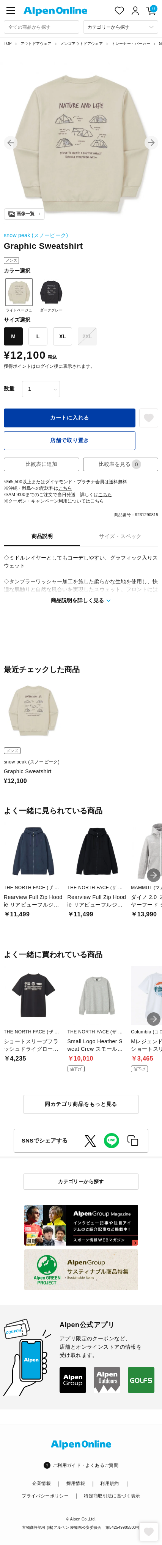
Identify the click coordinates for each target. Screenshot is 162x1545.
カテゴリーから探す (81, 1181)
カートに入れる (69, 418)
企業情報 (41, 1483)
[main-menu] (10, 10)
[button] (10, 143)
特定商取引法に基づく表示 (112, 1496)
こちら (65, 488)
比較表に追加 (41, 464)
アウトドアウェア (36, 44)
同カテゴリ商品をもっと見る (81, 1104)
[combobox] (41, 27)
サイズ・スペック (120, 536)
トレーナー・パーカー (131, 44)
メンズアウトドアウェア (81, 44)
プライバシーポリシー (45, 1496)
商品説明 (42, 536)
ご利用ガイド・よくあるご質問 (85, 1465)
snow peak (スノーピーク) (36, 235)
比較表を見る (120, 464)
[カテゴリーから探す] (121, 27)
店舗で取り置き (69, 440)
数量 (9, 388)
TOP (8, 44)
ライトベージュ (19, 295)
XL (62, 336)
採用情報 (75, 1483)
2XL (87, 336)
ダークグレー (51, 295)
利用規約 (109, 1483)
